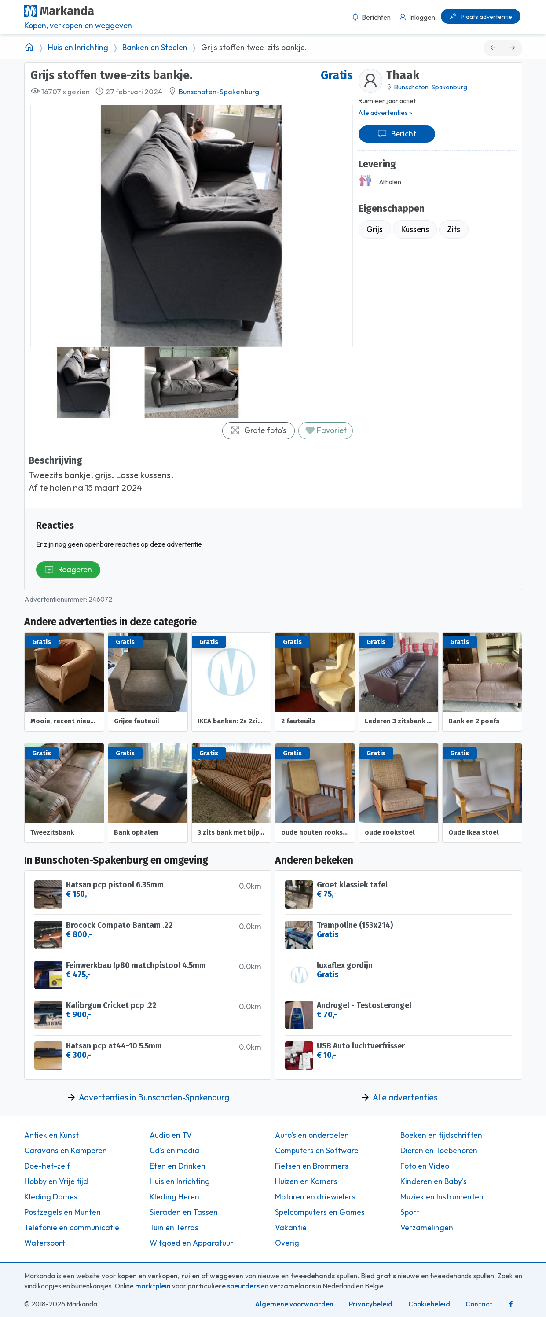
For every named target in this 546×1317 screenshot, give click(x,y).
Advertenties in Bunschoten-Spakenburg (154, 1097)
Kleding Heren (174, 1197)
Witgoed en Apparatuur (191, 1243)
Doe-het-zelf (47, 1166)
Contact (478, 1304)
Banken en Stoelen (154, 47)
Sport (409, 1212)
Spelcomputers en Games (320, 1212)
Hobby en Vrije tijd (56, 1181)
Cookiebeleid (429, 1304)
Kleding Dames (50, 1197)
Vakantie (291, 1227)
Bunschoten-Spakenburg (219, 91)
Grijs (374, 229)
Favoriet (326, 430)
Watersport (44, 1243)
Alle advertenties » (385, 112)
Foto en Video (424, 1166)
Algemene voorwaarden (294, 1304)
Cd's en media (174, 1150)
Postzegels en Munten (62, 1212)
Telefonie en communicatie (71, 1227)
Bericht (396, 134)
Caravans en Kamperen (65, 1150)
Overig (287, 1243)
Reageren (68, 569)
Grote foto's (258, 430)
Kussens (415, 229)
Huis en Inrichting (78, 47)
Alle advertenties (405, 1097)
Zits (453, 229)
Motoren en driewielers (315, 1197)
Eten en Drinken (177, 1166)
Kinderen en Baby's (433, 1181)
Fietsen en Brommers (311, 1166)
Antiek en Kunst (51, 1135)
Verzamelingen (426, 1227)
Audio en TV (171, 1135)
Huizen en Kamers (306, 1181)
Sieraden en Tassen (184, 1212)
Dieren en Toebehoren (438, 1150)
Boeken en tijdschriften (441, 1135)
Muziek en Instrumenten (442, 1197)
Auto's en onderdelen (312, 1135)
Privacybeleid (370, 1304)
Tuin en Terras (174, 1227)
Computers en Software (317, 1150)
